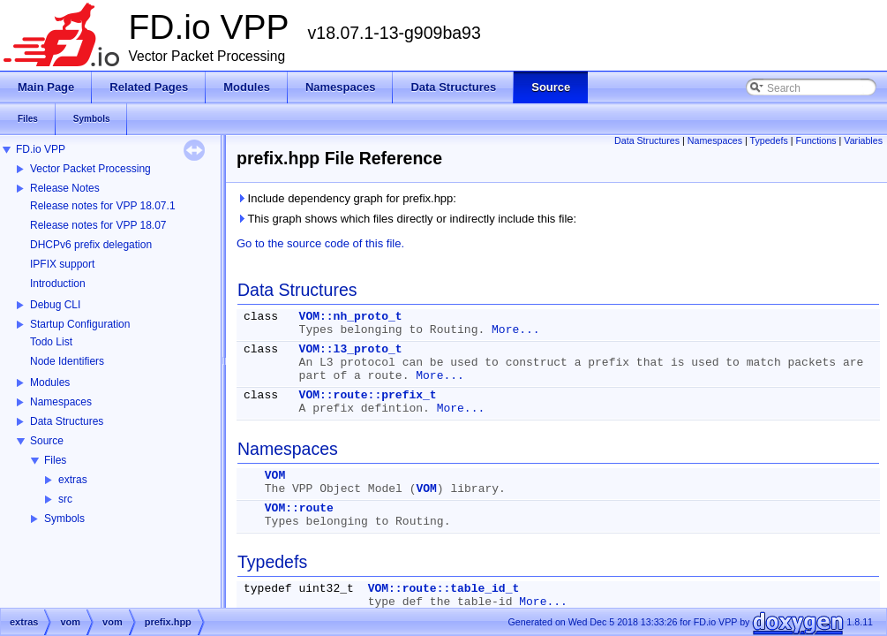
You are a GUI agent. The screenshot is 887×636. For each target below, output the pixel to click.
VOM (275, 475)
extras (72, 479)
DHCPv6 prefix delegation (91, 244)
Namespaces (61, 402)
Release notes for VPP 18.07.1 (103, 206)
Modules (50, 382)
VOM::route (299, 508)
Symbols (64, 518)
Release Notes (65, 188)
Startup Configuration (80, 324)
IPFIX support (62, 264)
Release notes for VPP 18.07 (98, 225)
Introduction (58, 283)
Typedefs (769, 140)
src (65, 499)
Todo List (51, 342)
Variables (863, 140)
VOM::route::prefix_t (368, 395)
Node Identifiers (67, 361)
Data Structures (66, 421)
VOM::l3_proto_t (350, 349)
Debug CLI (55, 305)
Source (47, 441)
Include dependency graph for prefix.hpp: (346, 198)
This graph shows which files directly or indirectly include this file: (406, 218)
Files (55, 460)
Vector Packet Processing (90, 169)
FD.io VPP (40, 149)
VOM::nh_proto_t (350, 316)
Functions (815, 140)
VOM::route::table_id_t (444, 588)
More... (516, 330)
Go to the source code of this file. (320, 243)
